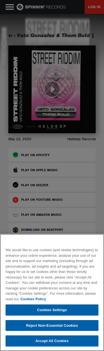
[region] (52, 292)
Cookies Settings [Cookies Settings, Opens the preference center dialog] (52, 310)
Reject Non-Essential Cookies (52, 325)
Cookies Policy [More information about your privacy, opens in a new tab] (33, 299)
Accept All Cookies (52, 341)
